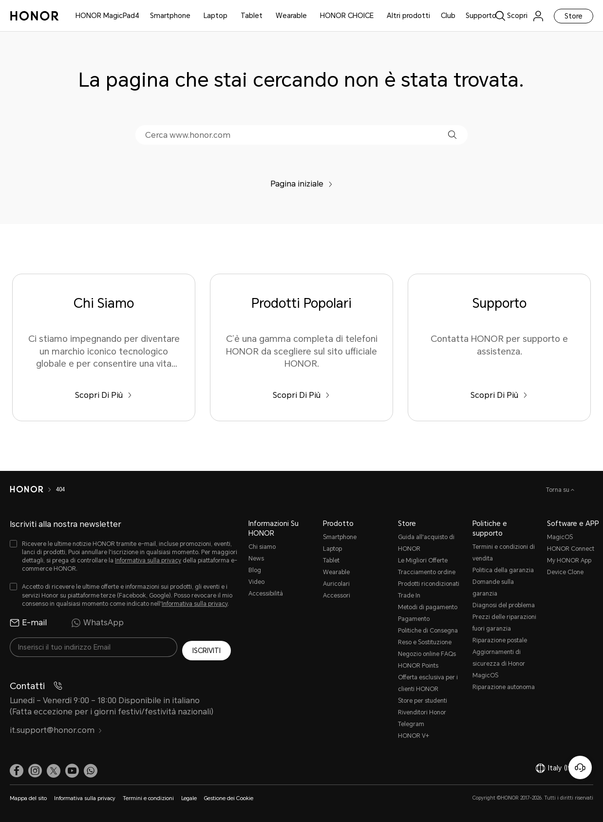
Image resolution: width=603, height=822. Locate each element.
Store (574, 16)
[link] (519, 16)
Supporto (481, 15)
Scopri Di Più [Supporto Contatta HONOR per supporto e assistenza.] (499, 395)
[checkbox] (124, 557)
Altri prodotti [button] (408, 15)
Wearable (291, 15)
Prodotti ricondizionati (428, 583)
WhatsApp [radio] (97, 623)
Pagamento (414, 619)
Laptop (215, 15)
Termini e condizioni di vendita (503, 552)
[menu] (538, 16)
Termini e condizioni (148, 798)
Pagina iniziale (301, 183)
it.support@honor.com (56, 726)
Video (256, 582)
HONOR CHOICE (347, 15)
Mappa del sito (28, 798)
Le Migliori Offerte (423, 560)
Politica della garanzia (503, 570)
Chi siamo (262, 546)
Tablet (252, 15)
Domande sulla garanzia (493, 588)
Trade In (409, 595)
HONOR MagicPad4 (107, 15)
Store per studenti (422, 700)
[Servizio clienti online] (580, 767)
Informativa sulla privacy (148, 560)
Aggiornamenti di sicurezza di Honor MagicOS (498, 664)
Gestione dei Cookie (228, 798)
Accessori (336, 595)
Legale (189, 798)
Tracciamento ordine (426, 572)
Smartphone (170, 15)
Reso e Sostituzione (425, 642)
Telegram (411, 724)
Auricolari (336, 583)
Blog (254, 570)
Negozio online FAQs (427, 654)
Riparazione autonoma (503, 687)
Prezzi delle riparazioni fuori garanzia (504, 623)
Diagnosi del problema (503, 605)
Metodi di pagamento (427, 607)
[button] (452, 135)
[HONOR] (26, 489)
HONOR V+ (413, 735)
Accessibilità (265, 593)
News (256, 558)
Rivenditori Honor (422, 712)
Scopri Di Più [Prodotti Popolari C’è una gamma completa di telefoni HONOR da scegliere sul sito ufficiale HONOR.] (301, 395)
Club (448, 15)
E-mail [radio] (28, 623)
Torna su (558, 489)
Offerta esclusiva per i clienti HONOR (428, 683)
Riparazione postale (499, 640)
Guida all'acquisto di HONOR (426, 543)
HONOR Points (418, 665)
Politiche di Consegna (428, 630)
